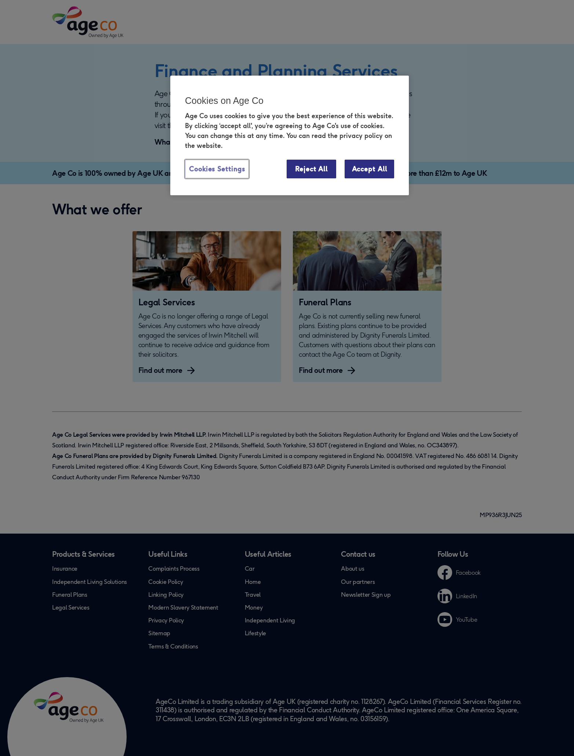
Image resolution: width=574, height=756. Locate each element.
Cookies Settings (217, 168)
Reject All (311, 168)
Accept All (369, 168)
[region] (289, 135)
